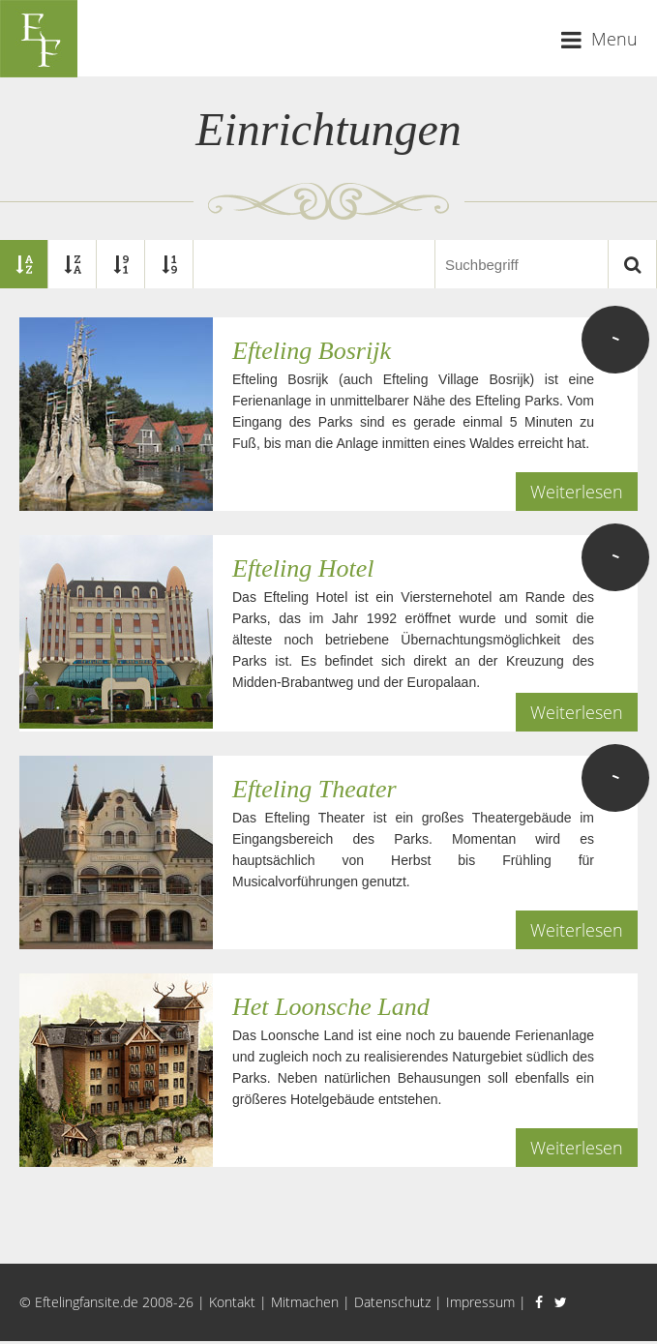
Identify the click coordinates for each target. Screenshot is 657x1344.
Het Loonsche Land (331, 1007)
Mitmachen (305, 1302)
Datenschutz (392, 1302)
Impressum (480, 1302)
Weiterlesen (576, 491)
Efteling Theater (314, 789)
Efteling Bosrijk (311, 351)
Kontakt (232, 1302)
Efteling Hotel (303, 568)
